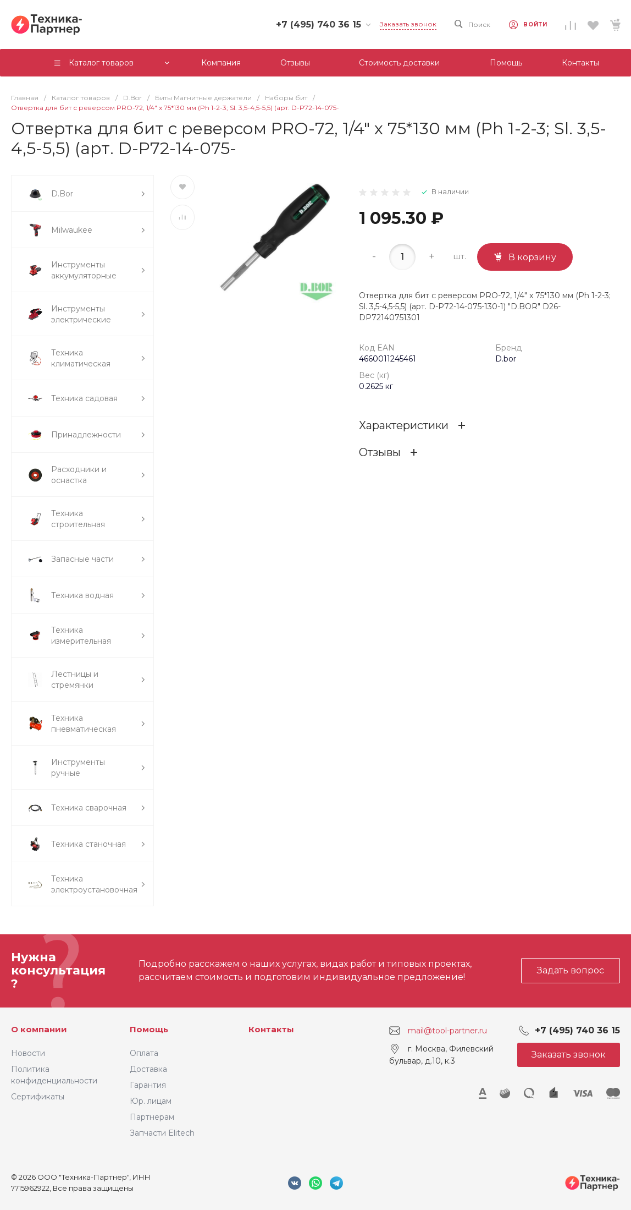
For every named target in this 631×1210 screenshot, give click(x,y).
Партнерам (152, 1117)
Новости (28, 1053)
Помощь (149, 1029)
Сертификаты (37, 1097)
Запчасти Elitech (162, 1133)
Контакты (271, 1029)
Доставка (148, 1069)
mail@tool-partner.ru (447, 1030)
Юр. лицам (150, 1101)
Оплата (144, 1053)
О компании (39, 1029)
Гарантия (148, 1085)
